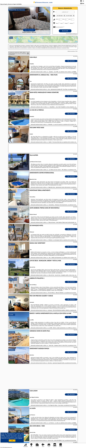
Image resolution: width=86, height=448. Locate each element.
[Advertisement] (43, 376)
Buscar (65, 31)
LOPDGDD (20, 438)
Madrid (10, 129)
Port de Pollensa (13, 279)
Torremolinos (12, 191)
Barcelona (11, 349)
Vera (10, 76)
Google (2, 434)
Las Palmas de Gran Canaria (15, 156)
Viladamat (11, 226)
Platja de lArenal (13, 209)
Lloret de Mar (12, 427)
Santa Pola (11, 332)
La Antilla (11, 314)
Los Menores (12, 409)
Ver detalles (71, 61)
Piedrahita (11, 111)
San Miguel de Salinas (14, 392)
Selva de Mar (12, 262)
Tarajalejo (11, 58)
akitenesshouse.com (43, 2)
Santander (11, 297)
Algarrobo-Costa (13, 174)
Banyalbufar (12, 93)
